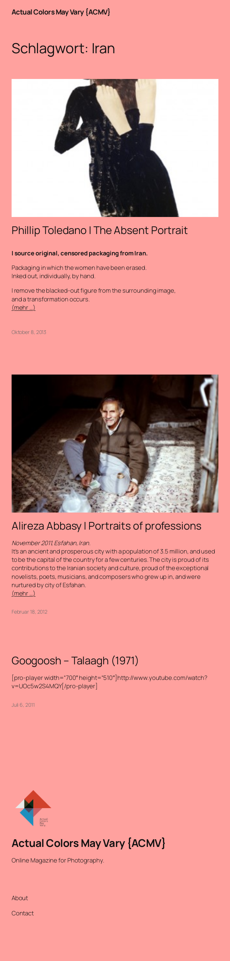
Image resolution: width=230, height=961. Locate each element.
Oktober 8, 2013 (29, 332)
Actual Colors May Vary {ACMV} (61, 12)
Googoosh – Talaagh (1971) (75, 661)
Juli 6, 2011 (23, 704)
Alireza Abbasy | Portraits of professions (106, 526)
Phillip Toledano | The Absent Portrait (100, 230)
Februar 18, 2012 (29, 611)
